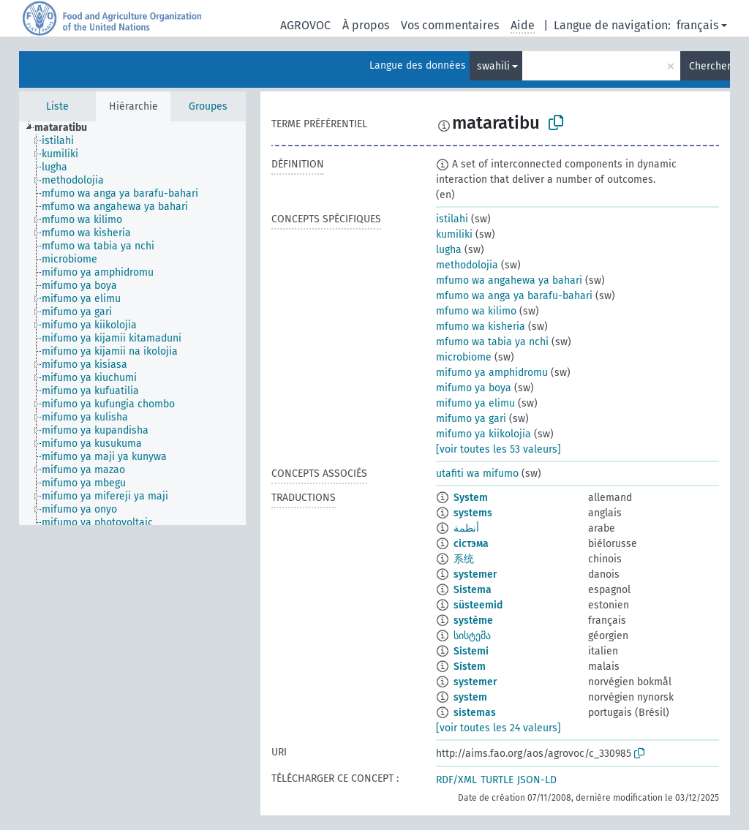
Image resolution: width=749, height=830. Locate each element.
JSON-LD (537, 780)
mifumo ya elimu (475, 403)
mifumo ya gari (471, 418)
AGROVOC (305, 25)
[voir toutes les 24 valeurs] (498, 728)
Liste (57, 106)
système (473, 620)
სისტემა (472, 636)
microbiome (464, 357)
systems (472, 513)
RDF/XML (456, 780)
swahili (493, 66)
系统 (463, 559)
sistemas (474, 712)
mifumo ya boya (473, 388)
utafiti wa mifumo (477, 473)
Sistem (469, 666)
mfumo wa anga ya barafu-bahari (514, 296)
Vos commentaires (450, 25)
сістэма (471, 543)
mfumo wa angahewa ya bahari (509, 280)
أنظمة (466, 528)
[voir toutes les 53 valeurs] (498, 449)
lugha (449, 250)
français (697, 25)
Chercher (709, 66)
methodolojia (467, 265)
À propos (365, 25)
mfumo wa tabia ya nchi (492, 342)
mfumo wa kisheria (480, 326)
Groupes (208, 106)
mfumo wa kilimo (476, 311)
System (470, 497)
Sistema (472, 590)
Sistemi (471, 651)
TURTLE (497, 780)
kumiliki (454, 234)
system (470, 697)
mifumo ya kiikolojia (483, 434)
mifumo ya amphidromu (492, 372)
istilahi (452, 219)
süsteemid (478, 605)
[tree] (132, 323)
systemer (475, 574)
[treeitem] (67, 128)
